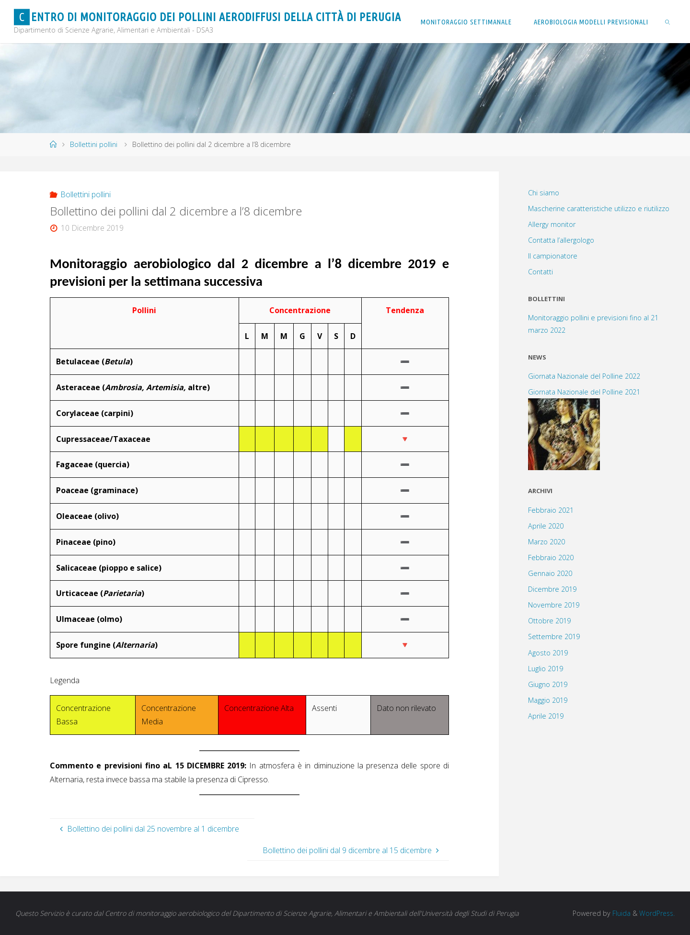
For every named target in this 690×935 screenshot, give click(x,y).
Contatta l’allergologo (561, 240)
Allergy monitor (551, 224)
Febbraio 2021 (551, 510)
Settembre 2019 (554, 636)
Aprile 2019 (546, 716)
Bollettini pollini (93, 144)
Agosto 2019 (548, 652)
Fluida (619, 913)
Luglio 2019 (545, 668)
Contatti (540, 271)
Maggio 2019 (547, 700)
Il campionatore (552, 255)
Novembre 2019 (553, 604)
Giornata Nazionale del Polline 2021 (584, 391)
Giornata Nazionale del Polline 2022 (584, 376)
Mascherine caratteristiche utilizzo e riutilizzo (598, 208)
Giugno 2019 (547, 684)
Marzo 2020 (546, 541)
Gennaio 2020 (550, 573)
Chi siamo (543, 192)
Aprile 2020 (546, 525)
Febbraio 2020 (551, 557)
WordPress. (656, 913)
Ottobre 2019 (549, 620)
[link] (667, 21)
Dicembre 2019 (552, 589)
